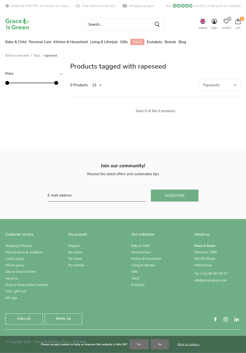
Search (157, 24)
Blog (182, 42)
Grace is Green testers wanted (26, 285)
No (160, 344)
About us (11, 278)
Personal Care (40, 42)
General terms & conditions (24, 252)
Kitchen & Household (71, 42)
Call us (24, 319)
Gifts (124, 42)
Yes (139, 344)
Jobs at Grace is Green (20, 272)
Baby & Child (15, 42)
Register (74, 246)
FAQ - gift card (15, 291)
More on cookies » (188, 344)
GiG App (11, 298)
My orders (75, 252)
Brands (170, 42)
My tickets (75, 259)
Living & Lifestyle (104, 42)
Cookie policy (14, 259)
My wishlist (76, 265)
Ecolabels (154, 42)
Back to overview (17, 55)
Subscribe (175, 195)
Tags (36, 55)
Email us (63, 319)
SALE (137, 42)
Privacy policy (15, 265)
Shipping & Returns (18, 246)
